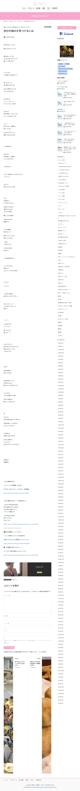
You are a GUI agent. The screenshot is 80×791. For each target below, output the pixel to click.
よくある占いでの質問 (63, 186)
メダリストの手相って (62, 81)
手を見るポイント (62, 73)
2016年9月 (60, 644)
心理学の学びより (62, 243)
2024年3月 (60, 415)
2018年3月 (60, 585)
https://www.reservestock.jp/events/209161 (16, 493)
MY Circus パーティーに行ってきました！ (20, 663)
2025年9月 (60, 356)
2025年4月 (60, 372)
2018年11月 (61, 559)
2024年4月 (60, 412)
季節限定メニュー (62, 230)
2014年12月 (61, 687)
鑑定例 (59, 329)
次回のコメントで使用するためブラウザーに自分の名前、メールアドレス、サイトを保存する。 (27, 642)
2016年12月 (61, 634)
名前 (6, 616)
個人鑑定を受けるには (63, 221)
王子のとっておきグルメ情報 (65, 306)
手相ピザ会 (60, 279)
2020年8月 (60, 490)
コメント (7, 595)
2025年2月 (60, 379)
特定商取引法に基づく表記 (64, 302)
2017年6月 (60, 615)
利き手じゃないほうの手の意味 (65, 68)
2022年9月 (60, 434)
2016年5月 (60, 654)
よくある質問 (61, 189)
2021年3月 (60, 467)
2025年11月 (61, 349)
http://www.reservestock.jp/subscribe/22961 (17, 543)
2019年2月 (60, 549)
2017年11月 (61, 598)
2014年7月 (60, 700)
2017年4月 (60, 621)
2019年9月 (60, 526)
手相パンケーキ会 (62, 276)
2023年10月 (61, 428)
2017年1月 (60, 631)
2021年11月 (61, 444)
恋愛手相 (60, 250)
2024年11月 (61, 389)
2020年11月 (61, 480)
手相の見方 (60, 270)
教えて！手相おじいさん (64, 293)
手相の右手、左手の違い (64, 266)
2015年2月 (60, 680)
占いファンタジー (62, 227)
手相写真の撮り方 (62, 286)
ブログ (32, 780)
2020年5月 (60, 500)
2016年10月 (61, 641)
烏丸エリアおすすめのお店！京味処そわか (35, 663)
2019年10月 (61, 523)
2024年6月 (60, 405)
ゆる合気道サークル (63, 183)
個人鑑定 (21, 780)
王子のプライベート (63, 309)
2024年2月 (60, 418)
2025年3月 (60, 376)
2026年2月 (60, 343)
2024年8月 (60, 398)
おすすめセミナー (62, 163)
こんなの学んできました (64, 170)
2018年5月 (60, 579)
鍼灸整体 (60, 325)
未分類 (59, 299)
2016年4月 (60, 657)
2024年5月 (60, 408)
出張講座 (61, 63)
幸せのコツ (60, 234)
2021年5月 (60, 461)
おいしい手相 (61, 160)
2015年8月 (60, 677)
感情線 (59, 253)
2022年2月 (60, 441)
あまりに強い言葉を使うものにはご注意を (70, 116)
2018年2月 (60, 588)
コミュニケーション (63, 202)
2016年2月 (60, 664)
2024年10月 (61, 392)
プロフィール (13, 780)
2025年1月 (60, 382)
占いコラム (60, 224)
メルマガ (60, 212)
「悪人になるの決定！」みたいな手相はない (70, 139)
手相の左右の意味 (62, 71)
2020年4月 (60, 503)
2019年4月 (60, 543)
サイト (5, 631)
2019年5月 (60, 539)
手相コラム (47, 27)
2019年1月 (60, 552)
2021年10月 (61, 448)
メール (6, 623)
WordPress (31, 787)
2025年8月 (60, 359)
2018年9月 (60, 566)
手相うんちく (61, 263)
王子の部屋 (60, 312)
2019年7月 (60, 533)
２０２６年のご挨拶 (62, 87)
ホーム (6, 780)
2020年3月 (60, 507)
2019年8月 (60, 529)
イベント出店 (61, 193)
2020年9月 (60, 487)
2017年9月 (60, 605)
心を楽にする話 (62, 240)
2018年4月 (60, 582)
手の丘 (59, 260)
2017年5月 (60, 618)
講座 (27, 780)
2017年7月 (60, 611)
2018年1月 (60, 592)
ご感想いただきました (63, 176)
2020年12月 (61, 477)
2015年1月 (60, 683)
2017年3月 (60, 624)
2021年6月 (60, 457)
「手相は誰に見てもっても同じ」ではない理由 (70, 124)
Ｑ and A (60, 335)
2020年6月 (60, 497)
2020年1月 (60, 513)
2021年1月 (60, 474)
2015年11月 (61, 670)
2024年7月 (60, 402)
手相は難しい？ (61, 109)
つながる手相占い (62, 179)
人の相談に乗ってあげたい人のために (66, 216)
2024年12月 (61, 385)
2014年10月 (61, 693)
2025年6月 (60, 366)
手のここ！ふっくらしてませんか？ (66, 257)
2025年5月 (60, 369)
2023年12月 (61, 425)
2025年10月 (61, 353)
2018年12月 (61, 556)
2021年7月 (60, 454)
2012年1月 (60, 703)
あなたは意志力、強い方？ (69, 102)
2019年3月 (60, 546)
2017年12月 (61, 595)
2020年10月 (61, 484)
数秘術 (59, 296)
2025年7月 (60, 362)
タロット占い (62, 66)
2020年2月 (60, 510)
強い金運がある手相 (63, 237)
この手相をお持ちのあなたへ (65, 166)
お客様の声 (38, 780)
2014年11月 (61, 690)
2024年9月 (60, 395)
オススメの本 (61, 199)
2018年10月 (61, 562)
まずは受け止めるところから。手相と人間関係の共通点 (70, 94)
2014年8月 (60, 697)
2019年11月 (61, 520)
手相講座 (67, 63)
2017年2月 (60, 628)
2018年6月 (60, 575)
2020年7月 (60, 493)
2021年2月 (60, 470)
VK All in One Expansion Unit (50, 787)
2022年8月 (60, 438)
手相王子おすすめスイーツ (64, 289)
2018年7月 (60, 572)
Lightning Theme (39, 787)
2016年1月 (60, 667)
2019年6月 (60, 536)
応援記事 (60, 247)
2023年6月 (60, 431)
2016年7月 (60, 651)
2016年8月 (60, 647)
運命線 (59, 322)
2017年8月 (60, 608)
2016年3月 (60, 661)
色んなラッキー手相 (63, 319)
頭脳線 (59, 332)
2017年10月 (61, 602)
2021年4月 (60, 464)
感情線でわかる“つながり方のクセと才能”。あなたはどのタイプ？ (70, 148)
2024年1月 (60, 421)
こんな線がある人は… (63, 173)
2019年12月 (61, 516)
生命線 (59, 316)
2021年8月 (60, 451)
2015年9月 (60, 674)
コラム (59, 206)
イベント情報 (61, 196)
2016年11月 (61, 638)
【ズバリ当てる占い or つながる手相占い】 (70, 132)
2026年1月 (60, 346)
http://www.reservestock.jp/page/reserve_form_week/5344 (21, 524)
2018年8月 (60, 569)
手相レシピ (60, 283)
